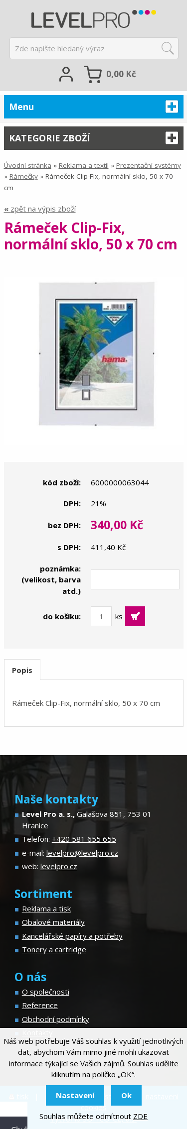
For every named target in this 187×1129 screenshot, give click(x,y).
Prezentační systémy (148, 165)
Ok (126, 1095)
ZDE (140, 1116)
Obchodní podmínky (55, 1019)
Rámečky (23, 176)
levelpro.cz (58, 866)
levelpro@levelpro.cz (82, 853)
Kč (121, 74)
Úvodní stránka (27, 165)
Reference (40, 1005)
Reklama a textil (84, 165)
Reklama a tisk (46, 908)
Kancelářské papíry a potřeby (72, 936)
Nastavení (75, 1095)
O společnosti (45, 992)
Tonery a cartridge (54, 949)
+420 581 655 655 (84, 839)
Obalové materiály (53, 922)
